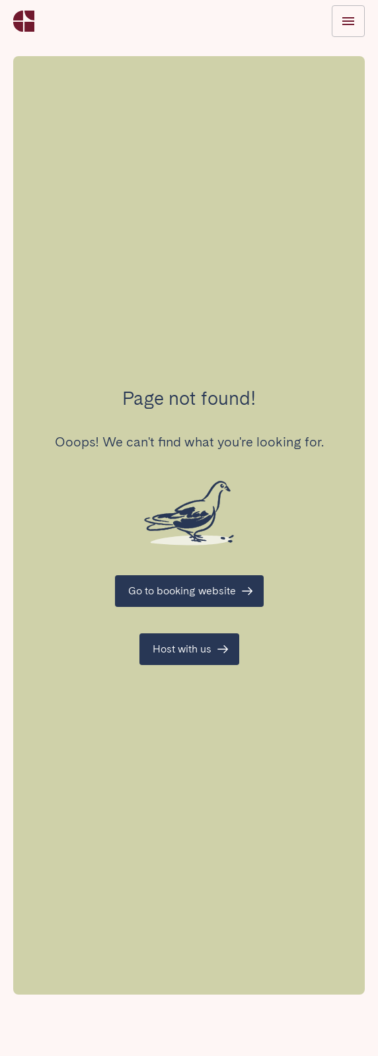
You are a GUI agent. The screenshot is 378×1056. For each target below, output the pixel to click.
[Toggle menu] (348, 21)
